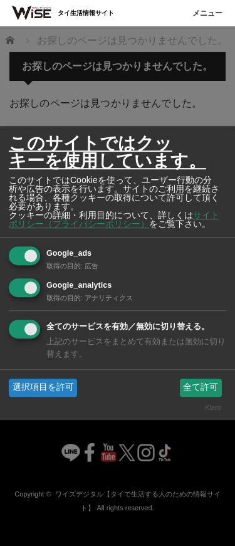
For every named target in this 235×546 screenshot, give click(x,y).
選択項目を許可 (43, 387)
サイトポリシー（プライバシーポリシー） (114, 219)
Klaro (213, 407)
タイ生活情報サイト (86, 12)
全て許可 (200, 387)
